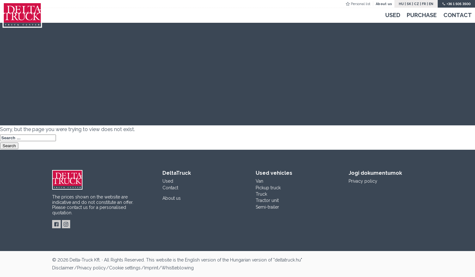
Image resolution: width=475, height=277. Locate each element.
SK (409, 4)
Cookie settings (125, 267)
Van (259, 181)
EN (431, 4)
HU (401, 4)
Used (392, 15)
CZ (416, 4)
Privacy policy (363, 181)
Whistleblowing (177, 267)
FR (424, 4)
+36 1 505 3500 (459, 4)
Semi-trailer (267, 207)
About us (384, 4)
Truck (261, 194)
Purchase (422, 15)
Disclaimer (63, 267)
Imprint (151, 267)
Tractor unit (267, 200)
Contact (457, 15)
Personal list (360, 4)
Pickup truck (268, 187)
